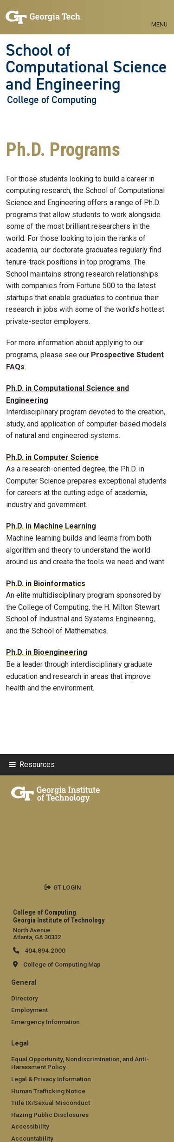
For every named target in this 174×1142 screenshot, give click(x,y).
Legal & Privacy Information (51, 1079)
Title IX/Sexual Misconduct (50, 1102)
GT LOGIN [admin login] (67, 887)
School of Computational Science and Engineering (86, 67)
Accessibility (30, 1126)
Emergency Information (45, 1022)
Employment (29, 1009)
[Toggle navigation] (159, 14)
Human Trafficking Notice (48, 1091)
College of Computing (52, 99)
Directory (24, 998)
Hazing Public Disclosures (50, 1114)
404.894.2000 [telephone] (44, 950)
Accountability (32, 1138)
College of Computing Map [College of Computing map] (62, 964)
